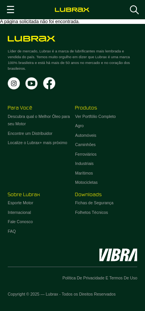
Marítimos (84, 173)
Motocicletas (86, 182)
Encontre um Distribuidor (30, 133)
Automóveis (85, 135)
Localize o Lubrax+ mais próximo (37, 142)
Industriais (84, 163)
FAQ (12, 231)
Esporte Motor (20, 202)
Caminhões (85, 144)
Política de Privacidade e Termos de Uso (99, 278)
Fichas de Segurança (94, 202)
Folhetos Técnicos (91, 212)
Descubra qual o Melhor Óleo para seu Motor (39, 120)
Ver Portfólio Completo (95, 116)
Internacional (19, 212)
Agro (79, 125)
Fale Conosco (20, 221)
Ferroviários (85, 154)
